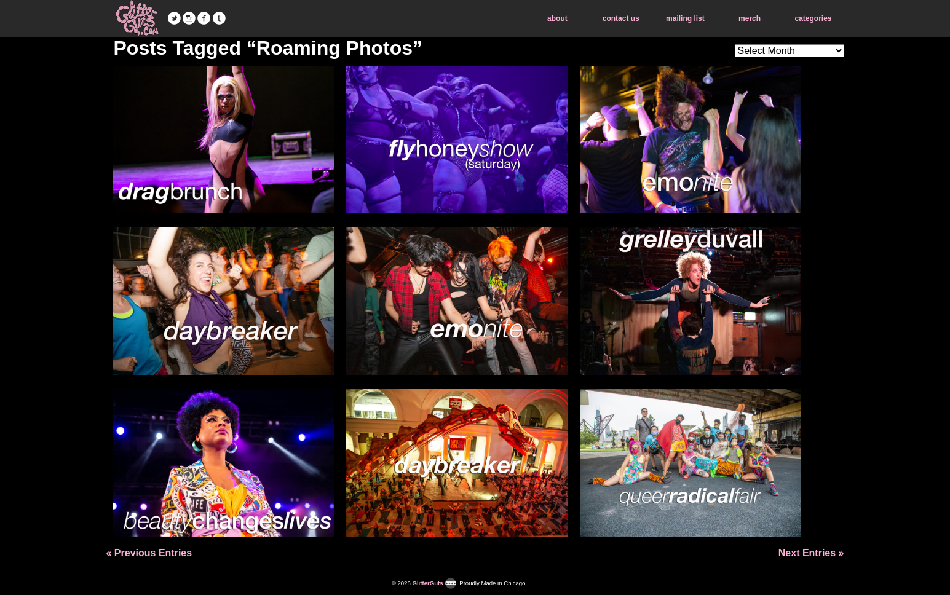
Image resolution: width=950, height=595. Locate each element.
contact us (621, 18)
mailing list (685, 18)
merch (749, 18)
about (557, 18)
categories (812, 18)
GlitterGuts (137, 18)
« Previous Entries (149, 553)
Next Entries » (811, 553)
